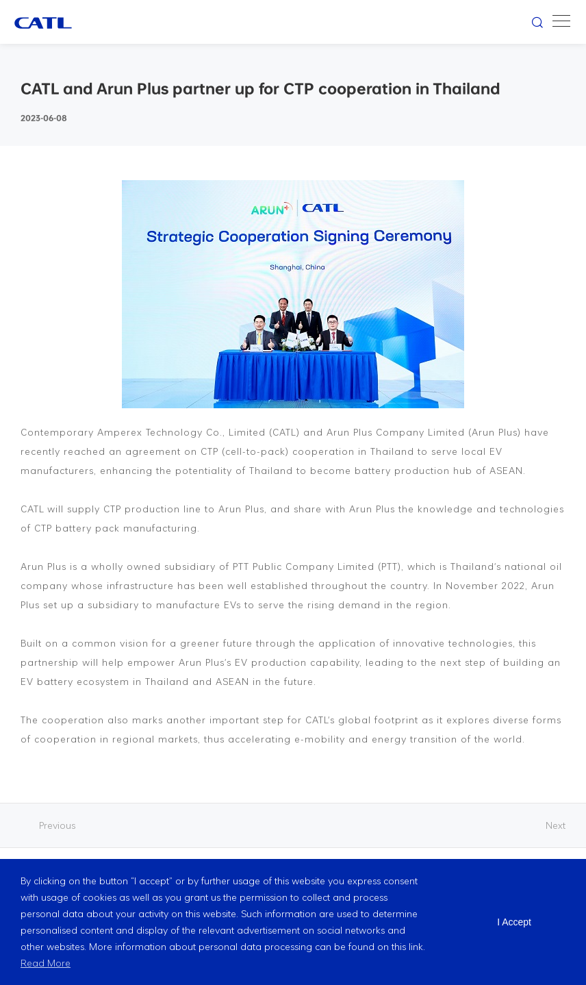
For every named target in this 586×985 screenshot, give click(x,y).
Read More (46, 963)
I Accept (514, 922)
